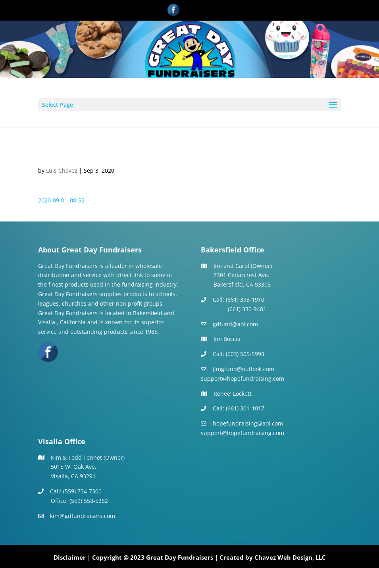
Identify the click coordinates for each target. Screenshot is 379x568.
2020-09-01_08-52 (61, 200)
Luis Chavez (61, 170)
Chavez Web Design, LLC (290, 557)
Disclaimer (70, 557)
